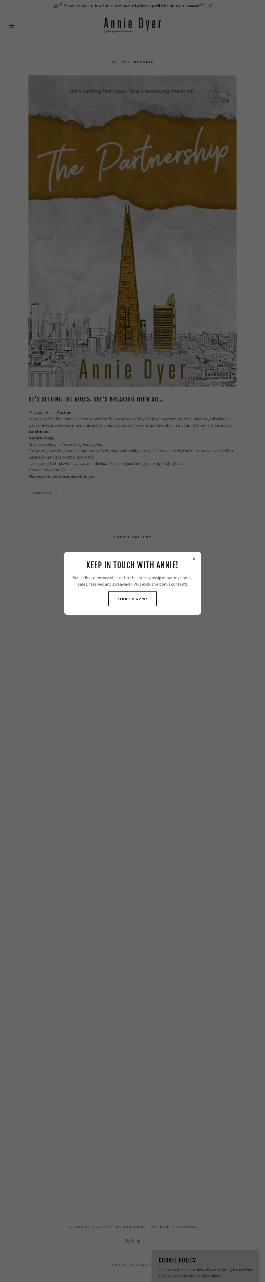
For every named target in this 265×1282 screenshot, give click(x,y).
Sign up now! (132, 599)
